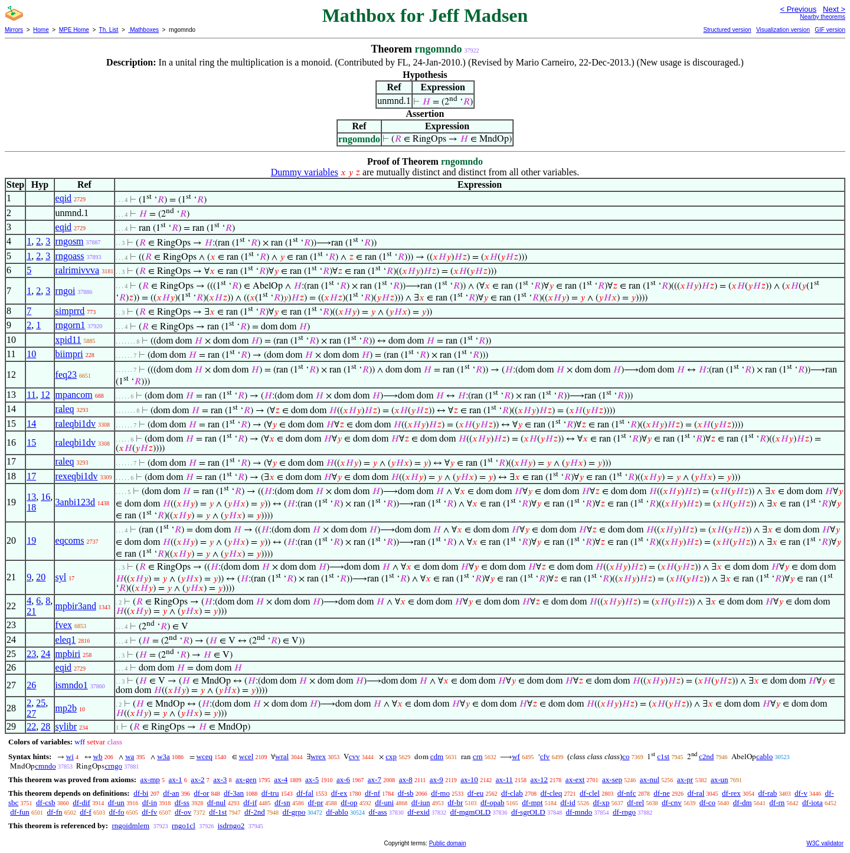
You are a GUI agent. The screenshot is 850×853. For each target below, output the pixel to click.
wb (98, 756)
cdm (436, 756)
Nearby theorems (822, 17)
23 (31, 654)
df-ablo (337, 812)
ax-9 (436, 779)
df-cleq (551, 793)
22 (31, 726)
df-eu (475, 793)
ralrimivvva (77, 270)
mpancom (74, 395)
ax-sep (612, 779)
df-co (707, 802)
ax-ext (574, 779)
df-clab (512, 793)
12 (45, 395)
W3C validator (825, 843)
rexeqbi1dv (76, 476)
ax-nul (649, 779)
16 (45, 497)
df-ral (695, 793)
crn (478, 756)
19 (31, 540)
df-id (567, 802)
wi (70, 756)
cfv (545, 756)
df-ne (661, 793)
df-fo (117, 812)
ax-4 (280, 779)
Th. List (109, 30)
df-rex (731, 793)
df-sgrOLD (528, 812)
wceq (204, 756)
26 (31, 685)
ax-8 (406, 779)
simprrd (70, 311)
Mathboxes (143, 30)
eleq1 (65, 640)
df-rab (768, 793)
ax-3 (220, 779)
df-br (455, 802)
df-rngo (624, 812)
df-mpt (532, 802)
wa (129, 756)
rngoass (69, 256)
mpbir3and (75, 606)
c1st (663, 756)
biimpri (69, 354)
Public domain (447, 843)
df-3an (234, 793)
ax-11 (504, 779)
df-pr (315, 802)
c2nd (706, 756)
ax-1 (175, 779)
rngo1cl (183, 825)
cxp (391, 756)
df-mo (440, 793)
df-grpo (293, 812)
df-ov (183, 812)
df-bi (140, 793)
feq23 (66, 375)
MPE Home (74, 30)
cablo (764, 756)
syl (61, 577)
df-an (171, 793)
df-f (85, 812)
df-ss (182, 802)
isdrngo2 (231, 825)
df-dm (742, 802)
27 (31, 713)
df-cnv (672, 802)
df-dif (81, 802)
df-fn (55, 812)
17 (31, 476)
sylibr (66, 726)
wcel (246, 756)
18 (31, 507)
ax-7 (374, 779)
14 (31, 424)
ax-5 (312, 779)
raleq (64, 409)
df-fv (149, 812)
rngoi (65, 291)
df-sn (282, 802)
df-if (250, 802)
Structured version (727, 30)
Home (41, 30)
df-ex (339, 793)
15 (31, 442)
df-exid (418, 812)
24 (45, 654)
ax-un (719, 779)
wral (282, 756)
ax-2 (197, 779)
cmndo (45, 766)
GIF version (830, 30)
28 (45, 726)
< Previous (798, 9)
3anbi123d (75, 502)
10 (31, 354)
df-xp (601, 802)
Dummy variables (304, 172)
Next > (834, 9)
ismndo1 (71, 685)
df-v (801, 793)
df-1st (218, 812)
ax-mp (150, 779)
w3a (163, 756)
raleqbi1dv (75, 424)
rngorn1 (70, 325)
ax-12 (539, 779)
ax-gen (246, 779)
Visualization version (783, 30)
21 (31, 611)
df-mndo (578, 812)
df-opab (492, 802)
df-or (201, 793)
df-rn (776, 802)
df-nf (372, 793)
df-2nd (254, 812)
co (625, 756)
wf (516, 756)
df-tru (270, 793)
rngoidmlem (130, 825)
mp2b (66, 708)
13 (31, 497)
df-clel (590, 793)
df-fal (304, 793)
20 (40, 577)
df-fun (20, 812)
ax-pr (685, 779)
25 (40, 703)
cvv (354, 756)
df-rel (635, 802)
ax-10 (469, 779)
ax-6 (343, 779)
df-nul (216, 802)
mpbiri (68, 654)
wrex (318, 756)
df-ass (377, 812)
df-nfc (626, 793)
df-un (116, 802)
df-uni (384, 802)
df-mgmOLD (470, 812)
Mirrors (14, 30)
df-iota (812, 802)
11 (31, 395)
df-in (149, 802)
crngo (113, 766)
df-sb (406, 793)
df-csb (45, 802)
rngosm (69, 241)
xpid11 (68, 340)
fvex (63, 625)
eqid (63, 198)
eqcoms (69, 540)
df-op (349, 802)
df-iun (420, 802)
